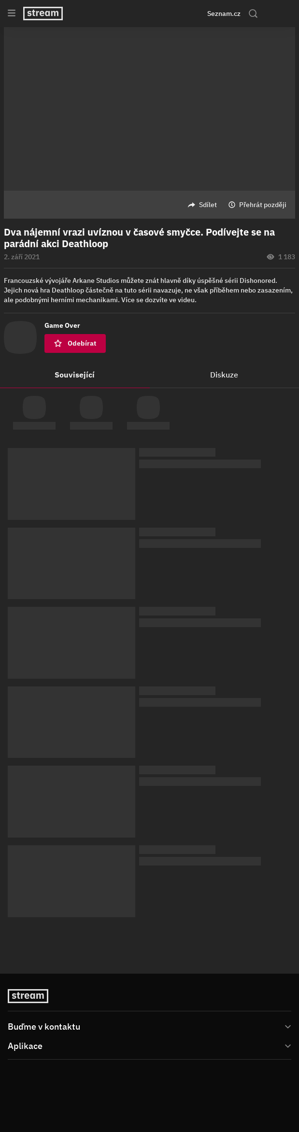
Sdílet (208, 204)
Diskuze (224, 374)
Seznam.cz (224, 13)
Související (75, 374)
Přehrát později (262, 204)
